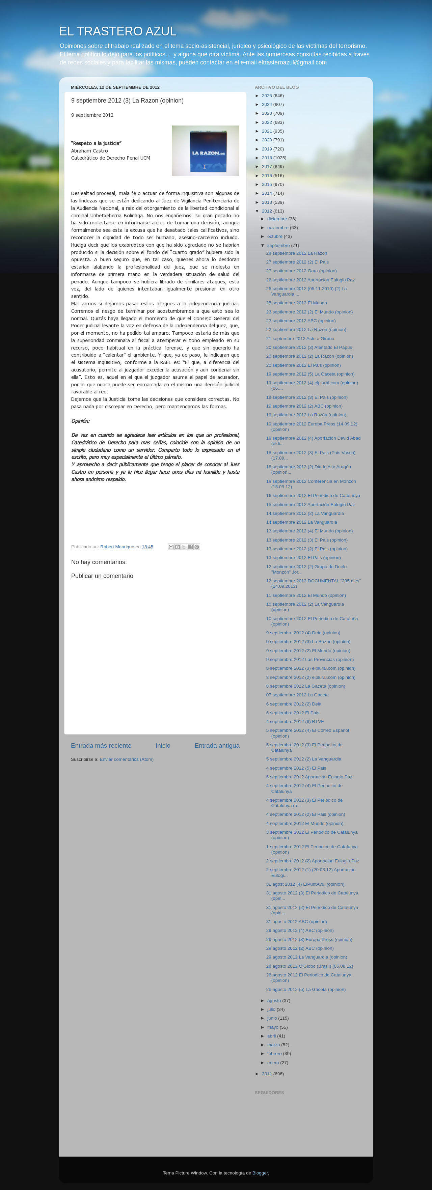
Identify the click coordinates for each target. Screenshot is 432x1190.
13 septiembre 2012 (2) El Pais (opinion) (307, 548)
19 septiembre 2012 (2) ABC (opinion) (304, 406)
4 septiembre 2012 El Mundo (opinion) (305, 823)
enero (273, 1062)
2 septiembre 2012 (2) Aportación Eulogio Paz (312, 860)
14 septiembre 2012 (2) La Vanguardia (305, 513)
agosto (274, 1000)
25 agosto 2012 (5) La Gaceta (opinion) (306, 989)
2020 (267, 139)
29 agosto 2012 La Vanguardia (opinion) (306, 957)
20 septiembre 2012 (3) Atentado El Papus (309, 347)
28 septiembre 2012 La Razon (296, 253)
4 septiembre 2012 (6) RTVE (295, 721)
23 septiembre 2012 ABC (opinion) (301, 320)
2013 (267, 202)
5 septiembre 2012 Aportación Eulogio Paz (309, 776)
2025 (267, 95)
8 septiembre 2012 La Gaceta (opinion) (305, 686)
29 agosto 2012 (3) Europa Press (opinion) (309, 939)
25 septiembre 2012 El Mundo (296, 302)
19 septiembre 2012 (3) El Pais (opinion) (307, 397)
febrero (275, 1053)
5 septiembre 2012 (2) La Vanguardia (304, 759)
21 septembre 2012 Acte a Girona (300, 338)
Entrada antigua (217, 745)
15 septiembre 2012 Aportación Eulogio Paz (310, 504)
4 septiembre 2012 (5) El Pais (296, 768)
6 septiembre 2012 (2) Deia (294, 704)
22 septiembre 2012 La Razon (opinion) (306, 329)
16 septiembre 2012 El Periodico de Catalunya (313, 495)
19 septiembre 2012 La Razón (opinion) (306, 414)
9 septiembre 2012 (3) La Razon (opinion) (308, 641)
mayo (273, 1027)
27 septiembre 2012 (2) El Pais (297, 262)
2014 (267, 193)
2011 (267, 1073)
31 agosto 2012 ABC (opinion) (296, 921)
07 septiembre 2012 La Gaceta (297, 694)
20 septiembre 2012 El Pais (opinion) (303, 365)
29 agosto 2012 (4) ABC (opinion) (300, 930)
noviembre (278, 227)
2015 (267, 184)
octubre (275, 236)
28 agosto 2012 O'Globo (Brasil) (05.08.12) (309, 966)
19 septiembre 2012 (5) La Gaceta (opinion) (310, 374)
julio (272, 1009)
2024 (267, 104)
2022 (267, 122)
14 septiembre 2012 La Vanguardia (301, 522)
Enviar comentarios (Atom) (127, 759)
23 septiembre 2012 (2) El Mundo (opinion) (309, 311)
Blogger (260, 1172)
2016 (267, 175)
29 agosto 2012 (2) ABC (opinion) (300, 948)
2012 (267, 211)
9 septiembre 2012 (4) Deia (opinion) (303, 632)
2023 (267, 113)
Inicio (163, 745)
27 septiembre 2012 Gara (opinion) (301, 270)
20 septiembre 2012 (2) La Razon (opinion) (309, 356)
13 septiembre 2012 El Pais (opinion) (303, 557)
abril (272, 1036)
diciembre (277, 218)
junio (272, 1018)
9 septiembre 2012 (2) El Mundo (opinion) (308, 650)
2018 (267, 157)
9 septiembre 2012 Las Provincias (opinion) (310, 659)
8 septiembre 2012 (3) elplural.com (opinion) (311, 668)
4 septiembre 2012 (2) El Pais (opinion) (305, 814)
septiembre (279, 245)
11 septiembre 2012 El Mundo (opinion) (306, 595)
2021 (267, 131)
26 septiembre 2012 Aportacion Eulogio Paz (310, 279)
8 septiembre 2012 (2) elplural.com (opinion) (311, 677)
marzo (274, 1044)
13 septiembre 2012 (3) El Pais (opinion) (307, 540)
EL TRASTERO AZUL (118, 31)
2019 (267, 148)
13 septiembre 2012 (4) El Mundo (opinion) (309, 530)
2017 (267, 166)
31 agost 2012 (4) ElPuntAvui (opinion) (305, 884)
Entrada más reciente (101, 745)
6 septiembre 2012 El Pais (293, 712)
